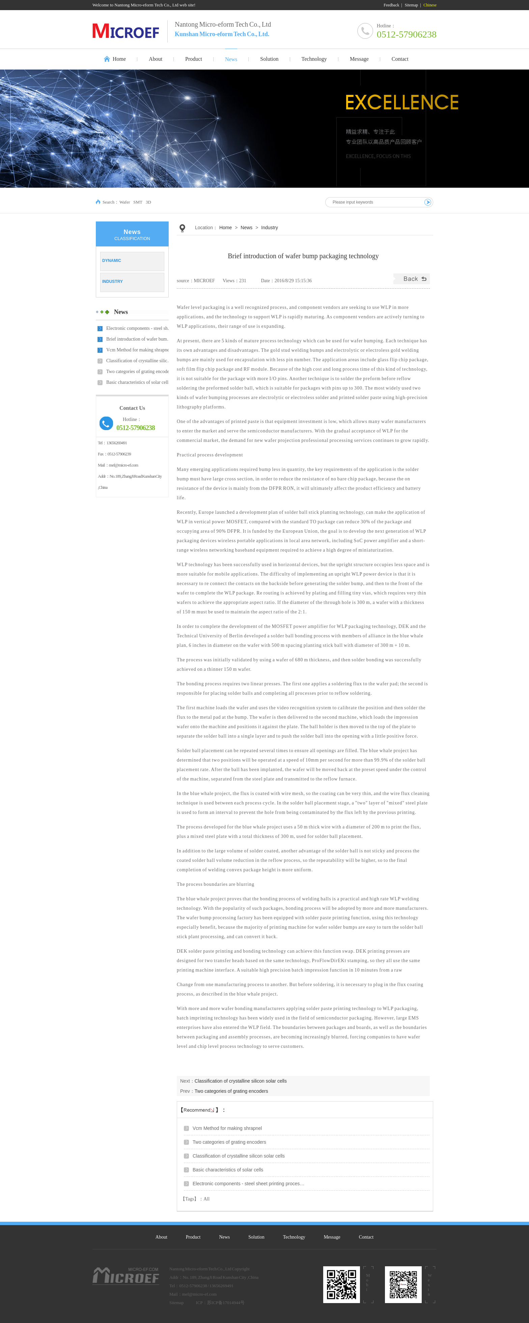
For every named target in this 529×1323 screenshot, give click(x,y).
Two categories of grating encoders (139, 371)
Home (119, 59)
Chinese (430, 5)
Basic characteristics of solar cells (138, 382)
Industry (112, 281)
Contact (366, 1237)
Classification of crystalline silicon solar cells (140, 360)
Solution (256, 1237)
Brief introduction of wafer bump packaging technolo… (140, 339)
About (161, 1237)
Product (193, 1237)
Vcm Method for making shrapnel (138, 349)
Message (332, 1237)
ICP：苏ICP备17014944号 (220, 1302)
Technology (294, 1237)
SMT (137, 202)
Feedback (391, 5)
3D (148, 202)
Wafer (124, 202)
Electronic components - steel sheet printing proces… (140, 328)
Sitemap (411, 5)
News (121, 312)
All (206, 1198)
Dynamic (111, 260)
